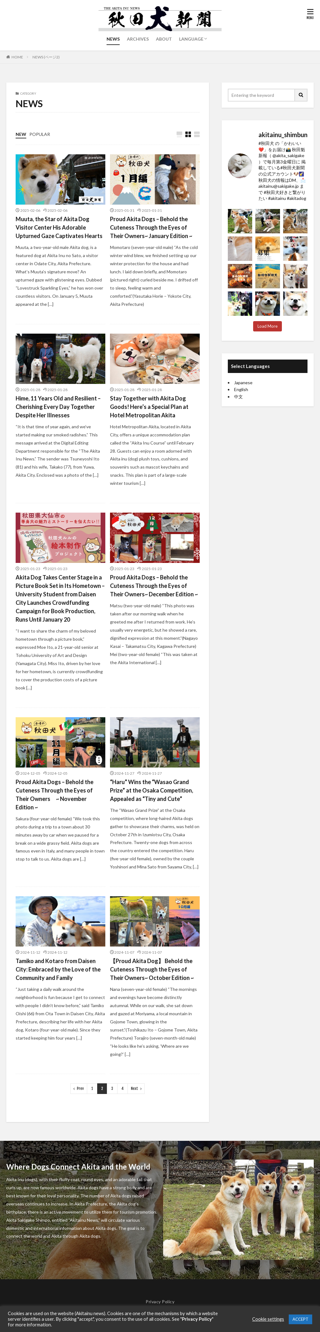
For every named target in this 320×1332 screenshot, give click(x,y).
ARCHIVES (138, 39)
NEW (21, 134)
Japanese (243, 382)
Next (134, 1088)
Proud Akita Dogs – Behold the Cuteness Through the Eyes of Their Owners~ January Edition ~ (151, 227)
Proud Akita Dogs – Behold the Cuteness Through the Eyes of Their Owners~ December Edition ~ (154, 586)
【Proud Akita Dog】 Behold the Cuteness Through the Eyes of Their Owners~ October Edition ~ (152, 969)
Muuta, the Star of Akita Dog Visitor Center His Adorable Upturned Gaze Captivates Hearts (59, 227)
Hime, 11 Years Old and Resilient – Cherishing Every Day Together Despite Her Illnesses (58, 407)
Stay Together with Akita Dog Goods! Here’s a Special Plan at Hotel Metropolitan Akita (149, 407)
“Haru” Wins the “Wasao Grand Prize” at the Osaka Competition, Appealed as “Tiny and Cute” (151, 790)
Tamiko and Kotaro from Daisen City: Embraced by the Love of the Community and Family (58, 969)
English (241, 389)
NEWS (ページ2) (46, 57)
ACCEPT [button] (300, 1319)
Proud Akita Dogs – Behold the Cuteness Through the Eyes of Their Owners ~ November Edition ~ (54, 794)
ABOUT (164, 39)
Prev (80, 1088)
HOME (17, 57)
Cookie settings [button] (268, 1319)
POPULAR (39, 134)
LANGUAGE (191, 39)
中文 (238, 396)
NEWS (113, 39)
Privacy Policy (160, 1301)
